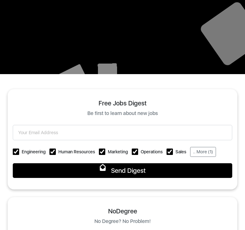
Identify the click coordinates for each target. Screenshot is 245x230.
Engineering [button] (34, 151)
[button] (16, 152)
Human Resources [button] (76, 151)
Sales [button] (180, 151)
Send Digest (123, 170)
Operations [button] (152, 151)
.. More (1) (203, 151)
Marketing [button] (118, 151)
